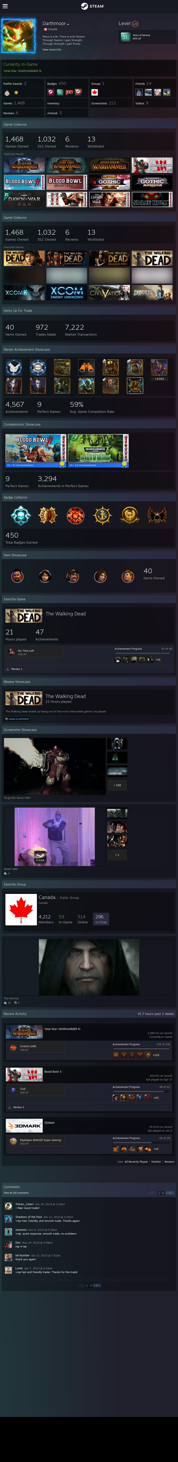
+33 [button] (156, 1097)
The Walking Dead (66, 614)
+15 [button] (156, 1148)
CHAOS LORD (28, 1046)
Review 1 (16, 668)
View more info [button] (51, 49)
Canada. (48, 897)
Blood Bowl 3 (53, 1071)
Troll (22, 1088)
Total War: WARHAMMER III (62, 1029)
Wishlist (156, 1161)
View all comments (16, 1192)
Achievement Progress (128, 648)
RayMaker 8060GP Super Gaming (40, 1140)
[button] (147, 23)
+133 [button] (156, 1055)
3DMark (49, 1122)
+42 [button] (158, 659)
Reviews (169, 1161)
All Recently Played (136, 1161)
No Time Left (26, 650)
